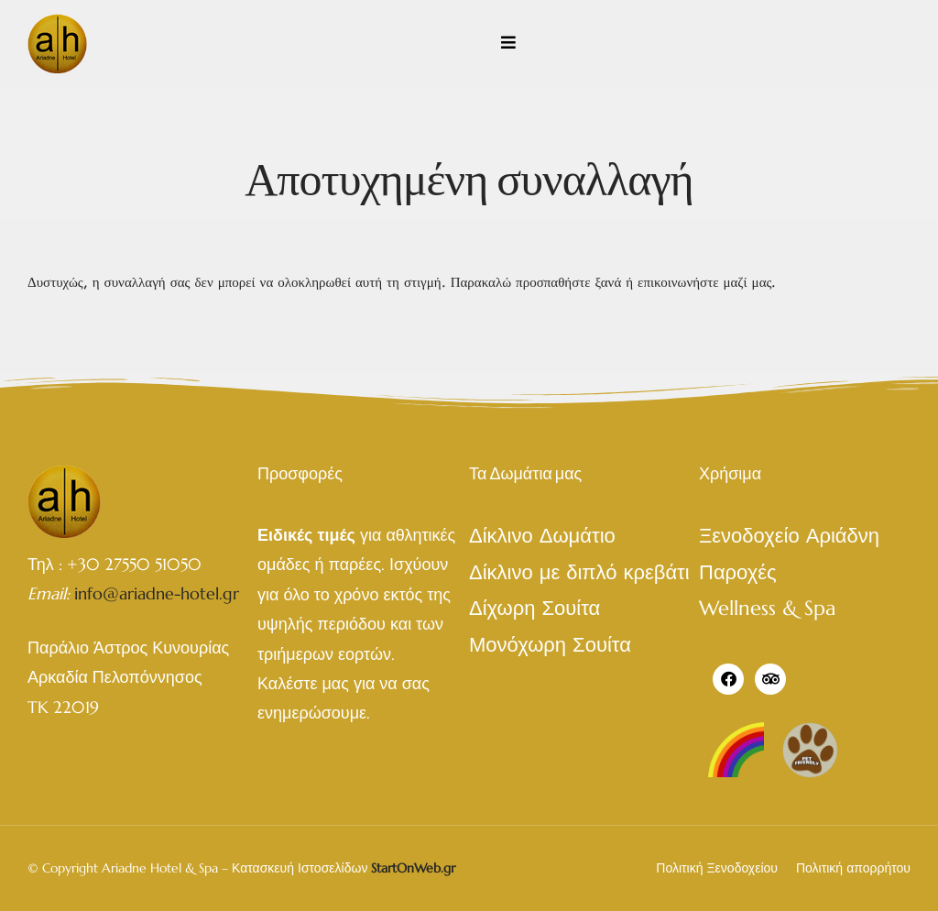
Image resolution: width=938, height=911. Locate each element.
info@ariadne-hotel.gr (156, 593)
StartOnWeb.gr (413, 868)
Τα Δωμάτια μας (525, 473)
